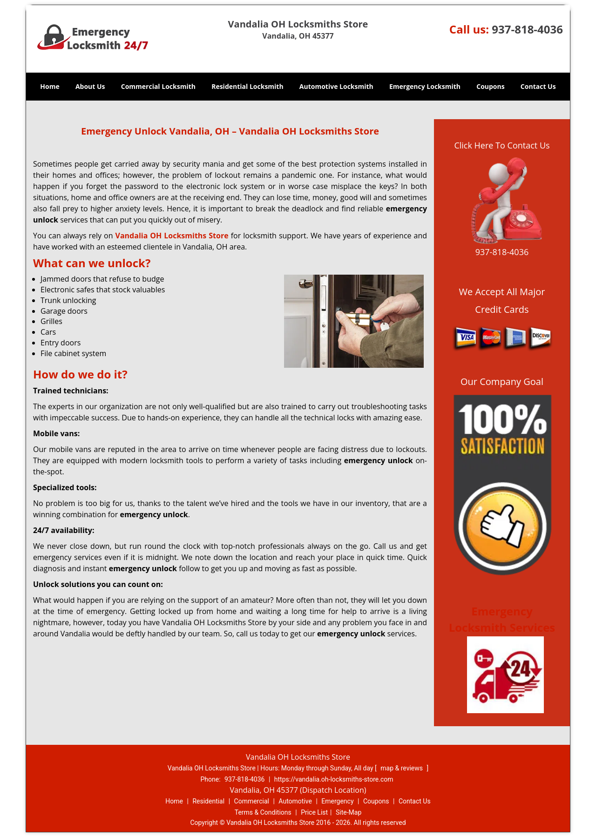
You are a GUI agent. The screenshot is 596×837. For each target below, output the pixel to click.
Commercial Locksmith (158, 86)
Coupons (490, 86)
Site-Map (348, 812)
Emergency (337, 801)
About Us (90, 86)
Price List (314, 812)
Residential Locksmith (247, 86)
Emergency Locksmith (425, 86)
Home (49, 86)
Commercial (251, 801)
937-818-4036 (527, 29)
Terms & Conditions (263, 812)
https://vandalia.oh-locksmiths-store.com (333, 779)
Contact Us (538, 86)
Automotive (295, 801)
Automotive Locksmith (336, 86)
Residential (208, 801)
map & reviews (402, 768)
